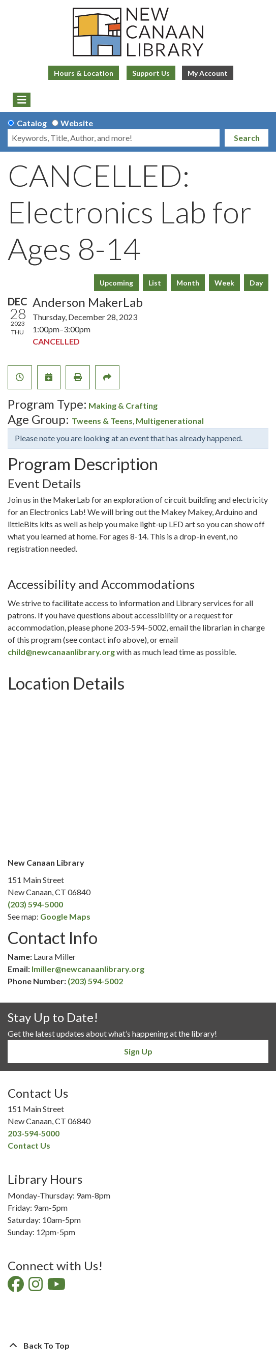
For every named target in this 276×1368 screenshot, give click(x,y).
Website (76, 123)
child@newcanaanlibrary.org (61, 652)
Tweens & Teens (102, 420)
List (154, 282)
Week (224, 282)
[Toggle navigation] (21, 100)
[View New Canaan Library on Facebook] (16, 1287)
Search (247, 137)
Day (256, 282)
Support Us (151, 73)
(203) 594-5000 (35, 904)
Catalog (32, 123)
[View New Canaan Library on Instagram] (36, 1287)
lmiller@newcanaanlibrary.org (88, 969)
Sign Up (138, 1051)
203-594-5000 (33, 1133)
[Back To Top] (138, 1345)
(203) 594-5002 (95, 981)
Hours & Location (83, 73)
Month (187, 282)
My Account (208, 73)
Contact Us (29, 1145)
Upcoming (116, 282)
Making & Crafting (123, 405)
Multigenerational (170, 420)
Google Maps (65, 916)
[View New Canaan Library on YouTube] (57, 1287)
